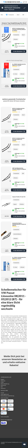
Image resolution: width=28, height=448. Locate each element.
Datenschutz (3, 385)
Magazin (2, 379)
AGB (2, 386)
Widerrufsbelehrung (5, 384)
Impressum (3, 388)
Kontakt (2, 392)
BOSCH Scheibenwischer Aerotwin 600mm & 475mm (18, 109)
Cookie (2, 382)
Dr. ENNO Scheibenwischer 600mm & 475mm (19, 65)
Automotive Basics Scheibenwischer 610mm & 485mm (19, 224)
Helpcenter (3, 381)
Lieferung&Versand (5, 394)
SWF (23, 14)
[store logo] (13, 2)
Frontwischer (11, 14)
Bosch (18, 14)
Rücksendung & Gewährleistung (7, 395)
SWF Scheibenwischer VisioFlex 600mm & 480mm (19, 169)
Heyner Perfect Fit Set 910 (18, 196)
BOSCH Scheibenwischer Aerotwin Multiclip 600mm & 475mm (19, 29)
